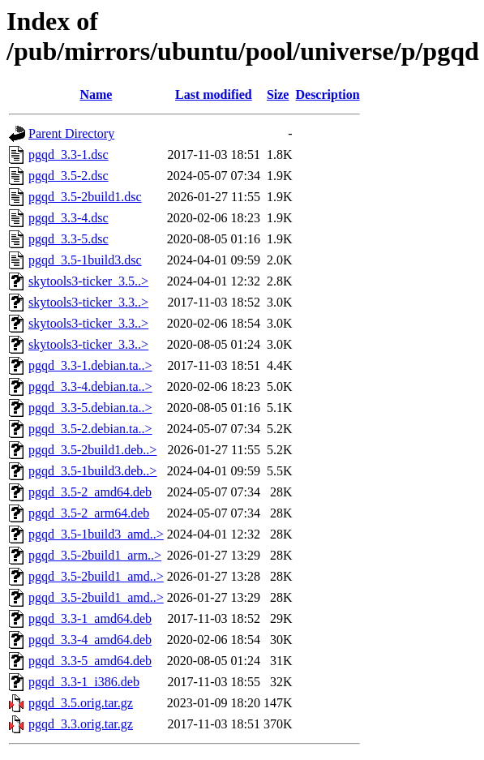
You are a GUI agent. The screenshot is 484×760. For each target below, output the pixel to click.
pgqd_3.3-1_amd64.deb (90, 618)
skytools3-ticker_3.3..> (88, 302)
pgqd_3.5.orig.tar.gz (80, 703)
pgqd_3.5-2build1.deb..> (92, 450)
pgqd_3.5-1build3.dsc (85, 260)
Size (278, 94)
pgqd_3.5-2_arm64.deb (88, 513)
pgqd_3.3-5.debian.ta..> (90, 407)
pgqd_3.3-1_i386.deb (83, 682)
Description (327, 94)
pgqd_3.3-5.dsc (68, 239)
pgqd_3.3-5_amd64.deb (90, 661)
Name (95, 94)
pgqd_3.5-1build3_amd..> (96, 534)
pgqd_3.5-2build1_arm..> (94, 555)
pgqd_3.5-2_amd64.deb (90, 492)
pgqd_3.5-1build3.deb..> (92, 471)
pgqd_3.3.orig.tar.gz (80, 724)
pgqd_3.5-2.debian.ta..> (90, 429)
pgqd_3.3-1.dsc (68, 154)
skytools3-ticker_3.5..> (88, 281)
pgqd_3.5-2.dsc (68, 175)
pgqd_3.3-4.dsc (68, 218)
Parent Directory (71, 133)
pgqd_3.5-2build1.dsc (85, 197)
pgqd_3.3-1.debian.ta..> (90, 365)
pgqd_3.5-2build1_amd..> (96, 576)
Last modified (213, 94)
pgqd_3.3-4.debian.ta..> (90, 386)
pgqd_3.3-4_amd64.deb (90, 639)
